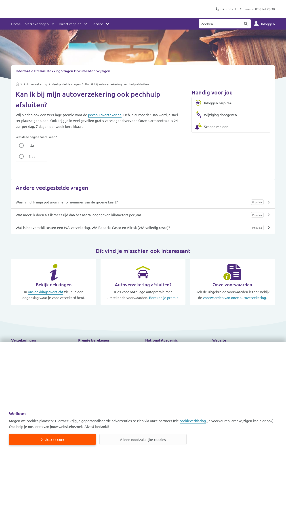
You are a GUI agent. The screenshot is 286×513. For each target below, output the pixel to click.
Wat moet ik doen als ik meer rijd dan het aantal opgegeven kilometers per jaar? (79, 203)
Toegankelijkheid (225, 336)
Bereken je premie (164, 286)
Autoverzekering (24, 336)
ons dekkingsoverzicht (45, 280)
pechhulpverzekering (105, 114)
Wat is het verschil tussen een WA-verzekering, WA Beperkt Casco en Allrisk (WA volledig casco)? (93, 216)
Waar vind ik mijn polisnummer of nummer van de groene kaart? (67, 190)
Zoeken (246, 23)
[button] (42, 329)
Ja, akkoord (55, 439)
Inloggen (268, 23)
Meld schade (155, 336)
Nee (54, 145)
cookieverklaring (193, 420)
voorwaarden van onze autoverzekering (234, 286)
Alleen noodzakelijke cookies (143, 439)
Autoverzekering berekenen (100, 336)
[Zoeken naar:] (220, 23)
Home (16, 23)
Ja (28, 145)
